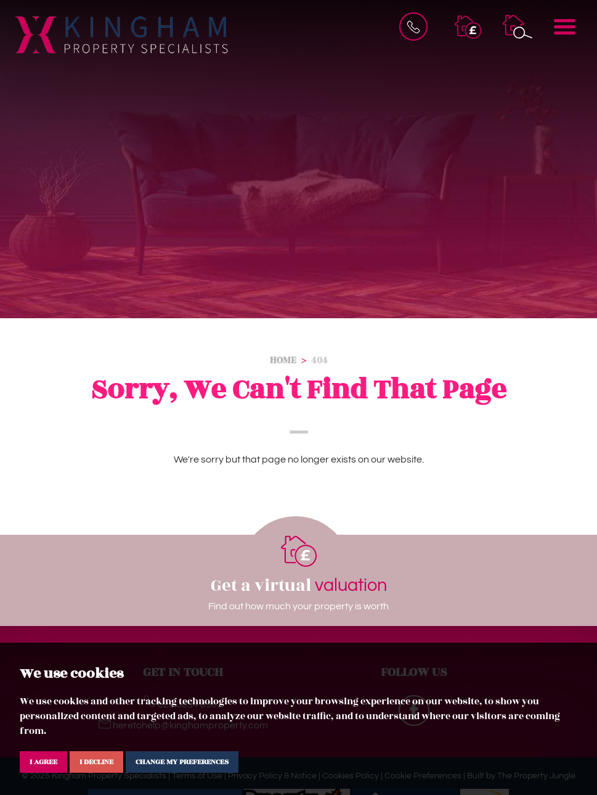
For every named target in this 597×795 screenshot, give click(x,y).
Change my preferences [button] (182, 761)
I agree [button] (43, 761)
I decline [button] (96, 761)
